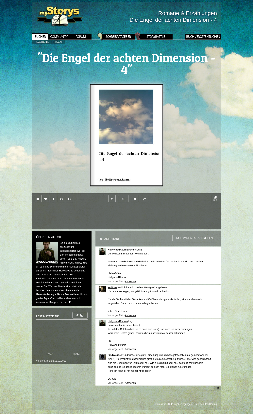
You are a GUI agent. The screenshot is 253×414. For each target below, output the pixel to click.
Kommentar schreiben (195, 238)
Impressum (160, 404)
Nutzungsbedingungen (180, 404)
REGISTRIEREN (42, 41)
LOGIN (58, 41)
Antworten (130, 281)
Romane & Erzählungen (187, 13)
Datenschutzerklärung (205, 404)
